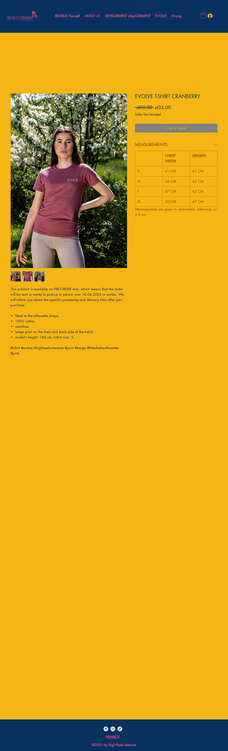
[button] (203, 15)
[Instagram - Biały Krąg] (113, 729)
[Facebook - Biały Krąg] (106, 729)
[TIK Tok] (119, 729)
